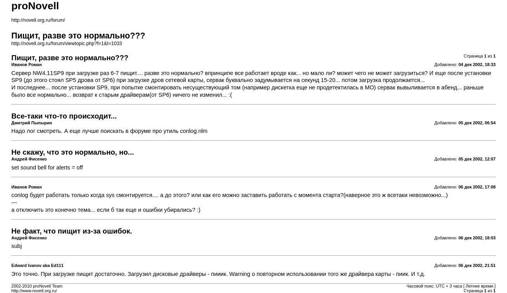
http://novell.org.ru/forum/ (38, 20)
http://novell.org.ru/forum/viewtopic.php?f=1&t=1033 (66, 43)
